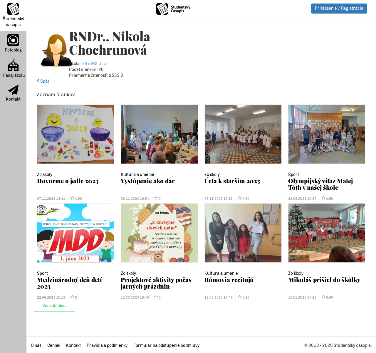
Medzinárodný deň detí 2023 (69, 283)
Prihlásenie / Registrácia (339, 8)
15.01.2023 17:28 (302, 297)
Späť (43, 81)
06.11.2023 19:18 (218, 199)
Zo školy (44, 174)
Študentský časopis (13, 15)
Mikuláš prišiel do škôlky (324, 280)
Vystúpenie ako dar (148, 181)
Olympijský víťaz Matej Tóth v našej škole (320, 184)
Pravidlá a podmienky (107, 345)
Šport (293, 174)
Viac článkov (54, 305)
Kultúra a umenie (137, 174)
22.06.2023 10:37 (302, 199)
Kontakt (13, 93)
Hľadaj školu (13, 68)
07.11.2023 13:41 (51, 199)
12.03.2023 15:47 (218, 297)
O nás (36, 345)
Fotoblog (13, 43)
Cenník (53, 345)
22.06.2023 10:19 (51, 297)
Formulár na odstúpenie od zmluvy (166, 345)
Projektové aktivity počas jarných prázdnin (156, 283)
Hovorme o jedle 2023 (67, 181)
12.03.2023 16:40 (135, 297)
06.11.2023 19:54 (135, 199)
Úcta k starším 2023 (232, 181)
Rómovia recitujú (229, 280)
